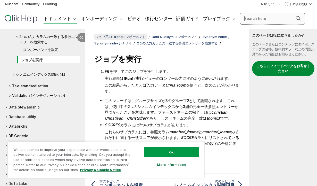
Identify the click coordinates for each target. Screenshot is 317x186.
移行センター (158, 18)
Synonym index (215, 37)
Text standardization (30, 86)
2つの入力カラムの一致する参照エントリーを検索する (48, 39)
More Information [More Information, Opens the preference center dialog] (161, 161)
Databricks (18, 126)
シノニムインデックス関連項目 (40, 74)
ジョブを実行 (32, 60)
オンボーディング (99, 18)
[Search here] (272, 18)
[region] (100, 157)
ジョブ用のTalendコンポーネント (120, 37)
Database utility (22, 116)
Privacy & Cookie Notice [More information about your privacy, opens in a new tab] (43, 171)
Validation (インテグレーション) (38, 95)
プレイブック (216, 18)
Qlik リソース (271, 4)
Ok (161, 148)
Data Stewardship (24, 107)
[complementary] (283, 107)
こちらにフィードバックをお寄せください (283, 68)
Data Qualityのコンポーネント (174, 37)
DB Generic (18, 136)
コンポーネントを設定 (41, 49)
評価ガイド (187, 18)
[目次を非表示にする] (81, 37)
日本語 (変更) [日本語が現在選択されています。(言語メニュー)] (299, 4)
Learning (50, 4)
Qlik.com (11, 4)
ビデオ (134, 18)
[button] (298, 18)
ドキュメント (57, 18)
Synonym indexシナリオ (113, 43)
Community (31, 4)
